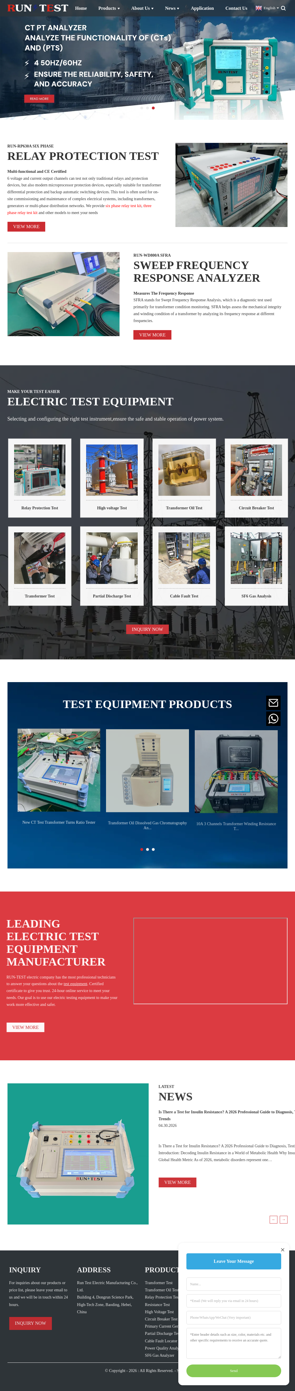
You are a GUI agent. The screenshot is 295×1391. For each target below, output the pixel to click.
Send (234, 1371)
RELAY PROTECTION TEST (83, 155)
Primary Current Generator (156, 1326)
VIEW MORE (154, 1182)
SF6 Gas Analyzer (149, 1355)
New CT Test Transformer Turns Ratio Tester (58, 829)
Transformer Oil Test (193, 513)
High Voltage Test (149, 1312)
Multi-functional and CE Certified (37, 171)
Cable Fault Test (193, 601)
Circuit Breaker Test (264, 513)
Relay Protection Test (48, 513)
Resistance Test (147, 1305)
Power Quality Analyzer (154, 1348)
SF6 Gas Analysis (265, 601)
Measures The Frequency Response (163, 293)
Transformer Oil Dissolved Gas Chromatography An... (147, 832)
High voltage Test (120, 513)
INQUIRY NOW (147, 634)
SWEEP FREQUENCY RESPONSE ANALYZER (196, 271)
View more (26, 226)
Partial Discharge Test (120, 601)
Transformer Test (48, 601)
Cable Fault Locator (151, 1341)
